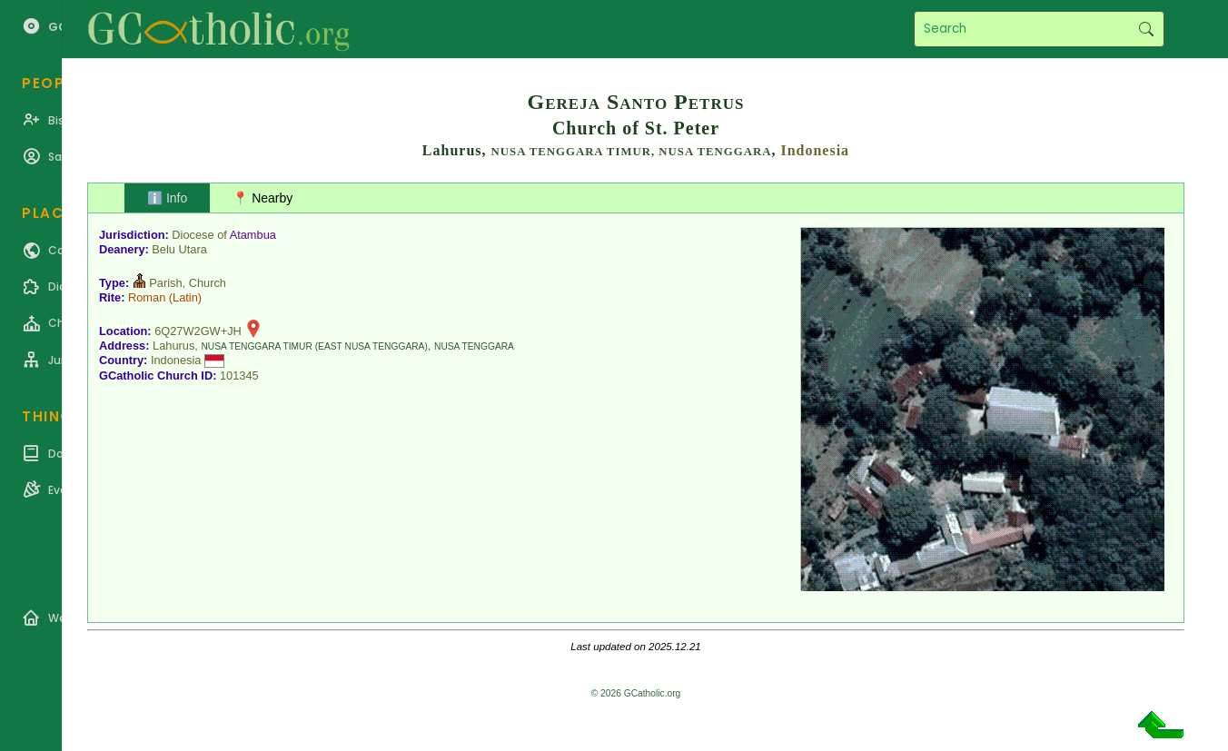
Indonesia (814, 150)
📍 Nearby (262, 198)
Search (1146, 29)
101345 (239, 375)
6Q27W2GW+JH (198, 331)
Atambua (253, 235)
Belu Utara (179, 249)
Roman (146, 297)
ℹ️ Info (167, 198)
